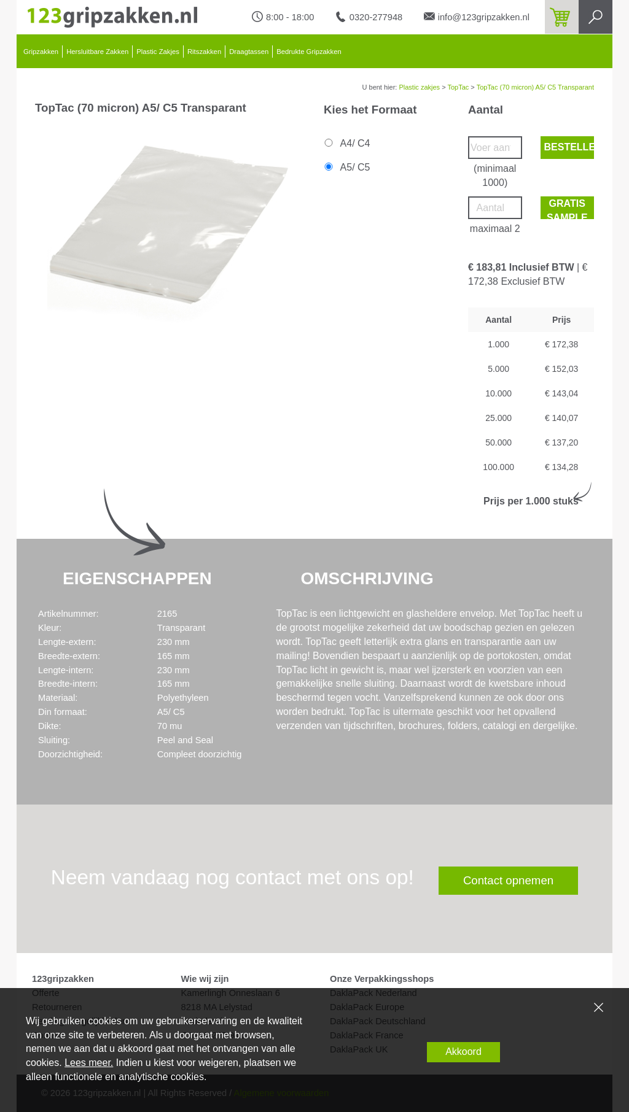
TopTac (458, 87)
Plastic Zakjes (157, 51)
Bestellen (569, 147)
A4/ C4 (346, 143)
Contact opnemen (508, 880)
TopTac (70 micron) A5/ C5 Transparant (535, 87)
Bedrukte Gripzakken (309, 51)
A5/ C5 (346, 167)
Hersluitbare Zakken (97, 51)
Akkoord (463, 1051)
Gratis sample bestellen (569, 208)
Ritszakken (204, 51)
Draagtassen (248, 51)
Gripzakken (40, 51)
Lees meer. (88, 1062)
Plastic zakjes (419, 87)
